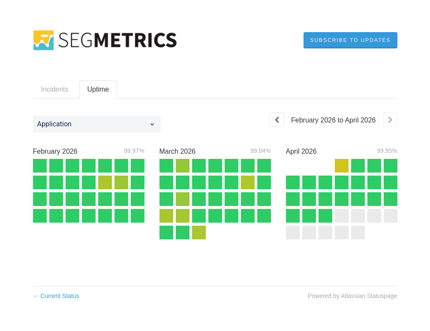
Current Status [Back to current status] (56, 295)
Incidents (55, 89)
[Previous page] (277, 119)
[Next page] (390, 119)
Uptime (98, 89)
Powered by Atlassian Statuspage (352, 295)
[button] (350, 40)
